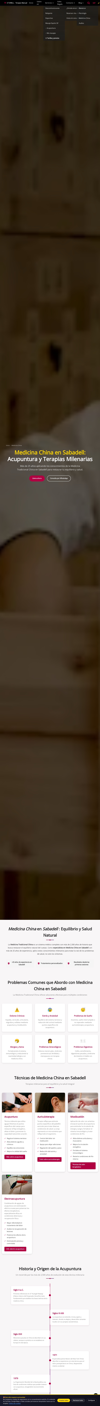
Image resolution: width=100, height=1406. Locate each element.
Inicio (31, 3)
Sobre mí (39, 2)
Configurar (91, 1400)
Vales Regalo (59, 2)
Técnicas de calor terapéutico (78, 1165)
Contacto (70, 3)
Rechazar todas (78, 1400)
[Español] (93, 3)
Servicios (49, 3)
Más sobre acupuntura (14, 1157)
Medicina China (17, 446)
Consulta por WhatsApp (59, 478)
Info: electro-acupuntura (15, 1249)
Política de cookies (15, 1403)
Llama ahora (37, 478)
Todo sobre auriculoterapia (49, 1159)
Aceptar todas (63, 1400)
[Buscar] (88, 3)
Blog (80, 3)
